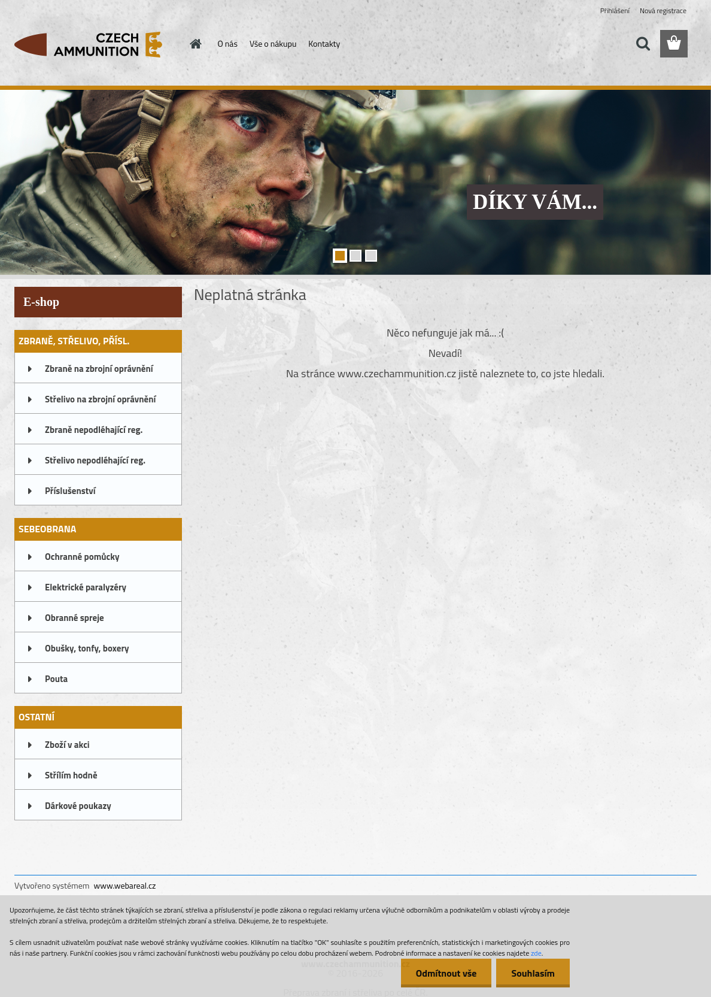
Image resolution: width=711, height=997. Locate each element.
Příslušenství (70, 491)
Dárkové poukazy (78, 806)
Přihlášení (615, 10)
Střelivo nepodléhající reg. (95, 460)
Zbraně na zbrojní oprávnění (99, 368)
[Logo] (96, 44)
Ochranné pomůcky (82, 556)
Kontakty (324, 43)
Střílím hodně (71, 775)
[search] (643, 43)
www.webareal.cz (125, 885)
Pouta (56, 679)
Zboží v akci (67, 744)
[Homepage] (195, 43)
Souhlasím (533, 973)
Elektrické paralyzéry (85, 587)
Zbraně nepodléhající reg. (93, 430)
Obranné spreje (74, 618)
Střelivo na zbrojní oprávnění (100, 399)
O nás (228, 43)
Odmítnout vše (446, 973)
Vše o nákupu (273, 43)
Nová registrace (663, 10)
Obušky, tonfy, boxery (87, 648)
